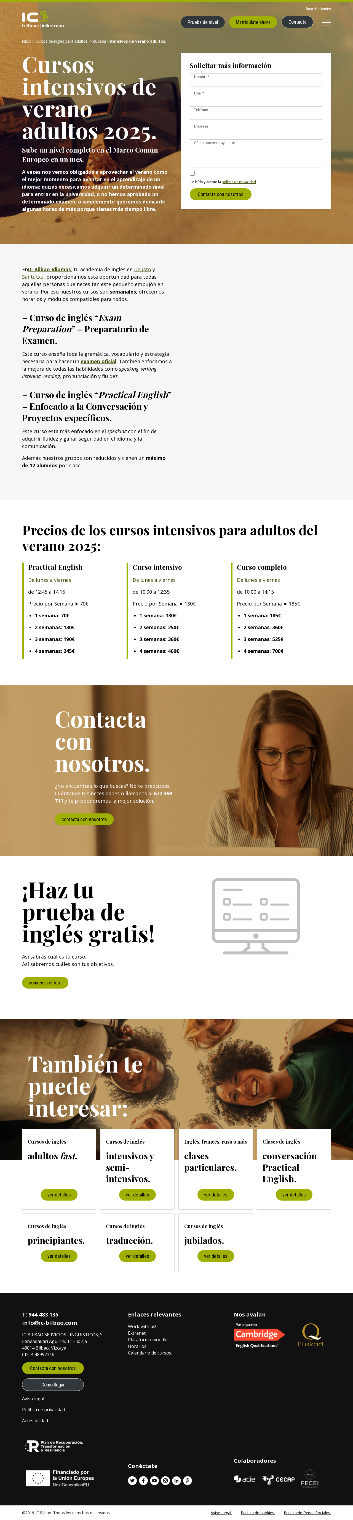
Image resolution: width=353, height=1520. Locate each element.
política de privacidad (239, 186)
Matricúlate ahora (253, 22)
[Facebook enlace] (143, 1480)
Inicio (26, 41)
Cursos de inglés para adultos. (62, 41)
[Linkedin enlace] (176, 1480)
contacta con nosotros (84, 819)
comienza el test (45, 983)
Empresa (201, 126)
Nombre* (201, 76)
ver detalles (59, 1195)
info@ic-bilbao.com (49, 1322)
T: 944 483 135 (40, 1314)
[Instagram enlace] (165, 1480)
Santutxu (33, 276)
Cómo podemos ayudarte (214, 142)
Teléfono (201, 109)
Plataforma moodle (148, 1340)
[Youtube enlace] (154, 1480)
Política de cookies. (258, 1512)
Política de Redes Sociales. (307, 1512)
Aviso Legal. (221, 1512)
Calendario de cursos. (150, 1353)
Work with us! (142, 1326)
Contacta (297, 22)
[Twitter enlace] (132, 1480)
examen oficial (98, 361)
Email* (199, 93)
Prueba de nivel (203, 22)
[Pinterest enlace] (187, 1480)
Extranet (137, 1333)
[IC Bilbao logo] (43, 19)
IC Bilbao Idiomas (49, 269)
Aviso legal (33, 1399)
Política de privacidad (43, 1410)
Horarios (137, 1346)
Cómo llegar (53, 1385)
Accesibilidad (35, 1421)
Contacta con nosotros (221, 199)
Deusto (142, 269)
